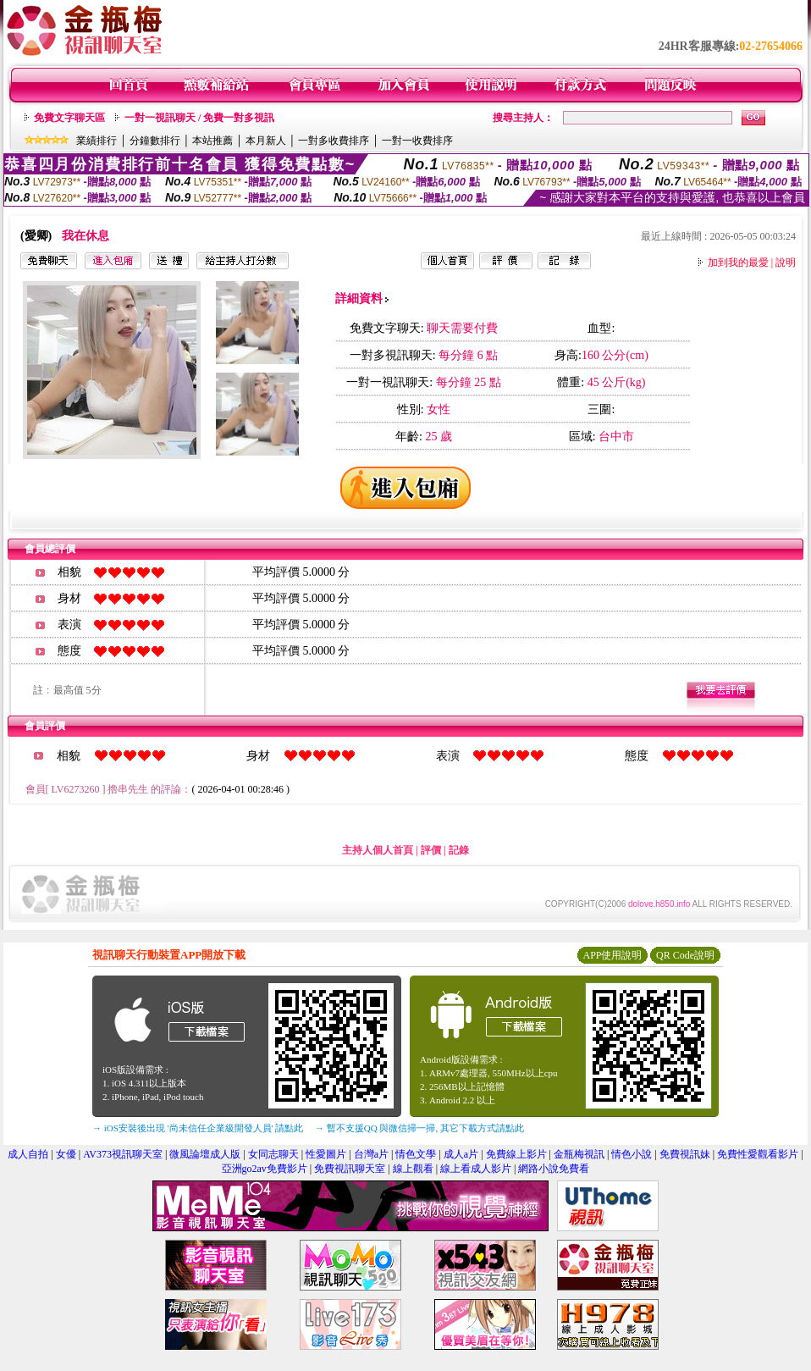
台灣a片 (371, 1154)
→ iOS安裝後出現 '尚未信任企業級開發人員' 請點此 (197, 1128)
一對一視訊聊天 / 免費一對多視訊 (199, 118)
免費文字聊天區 (69, 118)
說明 (785, 262)
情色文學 (415, 1154)
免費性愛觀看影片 (757, 1154)
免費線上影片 (516, 1154)
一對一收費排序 (417, 140)
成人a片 (461, 1154)
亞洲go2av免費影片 (264, 1169)
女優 (66, 1154)
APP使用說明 (612, 955)
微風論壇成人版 (204, 1154)
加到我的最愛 (738, 262)
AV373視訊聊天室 (123, 1154)
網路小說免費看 (553, 1169)
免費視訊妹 (684, 1154)
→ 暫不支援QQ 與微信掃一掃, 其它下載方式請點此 (419, 1128)
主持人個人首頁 (377, 850)
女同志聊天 (273, 1154)
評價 (431, 850)
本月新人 (266, 140)
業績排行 (96, 140)
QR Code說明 (685, 955)
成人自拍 (28, 1154)
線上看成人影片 (475, 1169)
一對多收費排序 (333, 140)
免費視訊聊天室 (349, 1169)
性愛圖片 (326, 1154)
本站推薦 (212, 140)
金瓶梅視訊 (579, 1154)
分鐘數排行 (155, 140)
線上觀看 (413, 1169)
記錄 (459, 850)
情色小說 (631, 1154)
